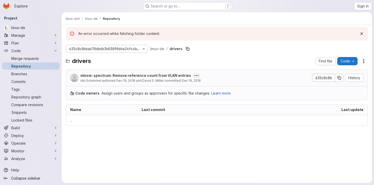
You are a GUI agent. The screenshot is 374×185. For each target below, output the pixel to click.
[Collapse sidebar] (31, 178)
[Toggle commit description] (196, 75)
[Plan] (31, 43)
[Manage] (31, 35)
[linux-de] (31, 27)
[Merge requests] (31, 58)
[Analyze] (31, 158)
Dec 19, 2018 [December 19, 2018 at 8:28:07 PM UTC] (191, 80)
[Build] (31, 127)
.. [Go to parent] (71, 120)
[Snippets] (31, 112)
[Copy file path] (188, 49)
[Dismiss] (362, 34)
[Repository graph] (31, 96)
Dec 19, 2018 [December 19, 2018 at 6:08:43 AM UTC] (125, 80)
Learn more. (221, 93)
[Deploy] (31, 135)
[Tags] (31, 89)
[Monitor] (31, 150)
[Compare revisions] (31, 104)
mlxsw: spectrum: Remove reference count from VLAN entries (135, 75)
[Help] (31, 170)
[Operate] (31, 143)
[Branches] (31, 73)
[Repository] (31, 66)
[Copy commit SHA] (339, 78)
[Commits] (31, 81)
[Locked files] (31, 120)
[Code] (31, 50)
